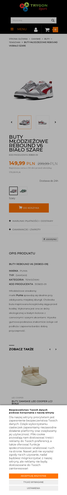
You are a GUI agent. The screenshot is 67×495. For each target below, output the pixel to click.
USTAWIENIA (33, 488)
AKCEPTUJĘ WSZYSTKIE (33, 476)
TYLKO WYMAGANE (33, 482)
